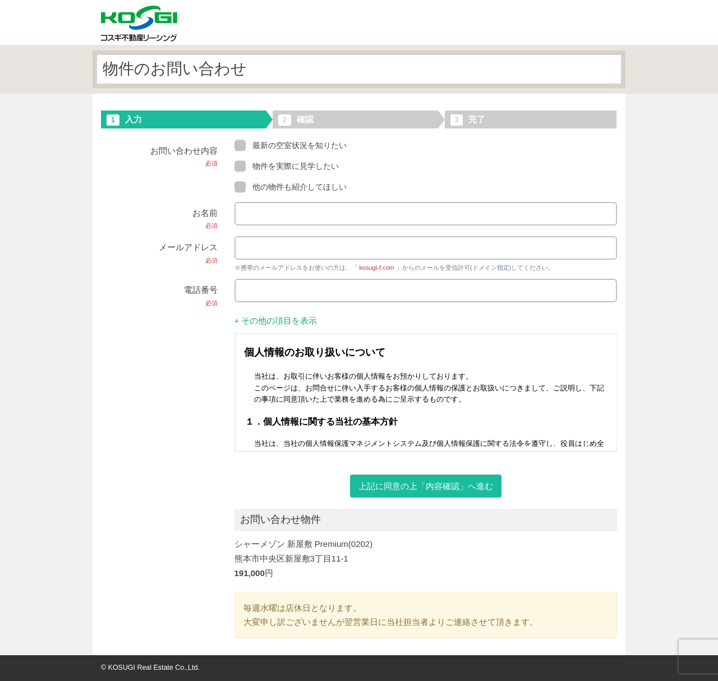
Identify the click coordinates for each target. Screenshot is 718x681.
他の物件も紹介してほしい (290, 186)
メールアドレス (188, 253)
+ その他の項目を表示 (275, 320)
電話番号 (201, 295)
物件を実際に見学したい (286, 166)
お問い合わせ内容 (184, 156)
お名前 (205, 218)
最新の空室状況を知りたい (290, 145)
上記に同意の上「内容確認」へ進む (425, 486)
